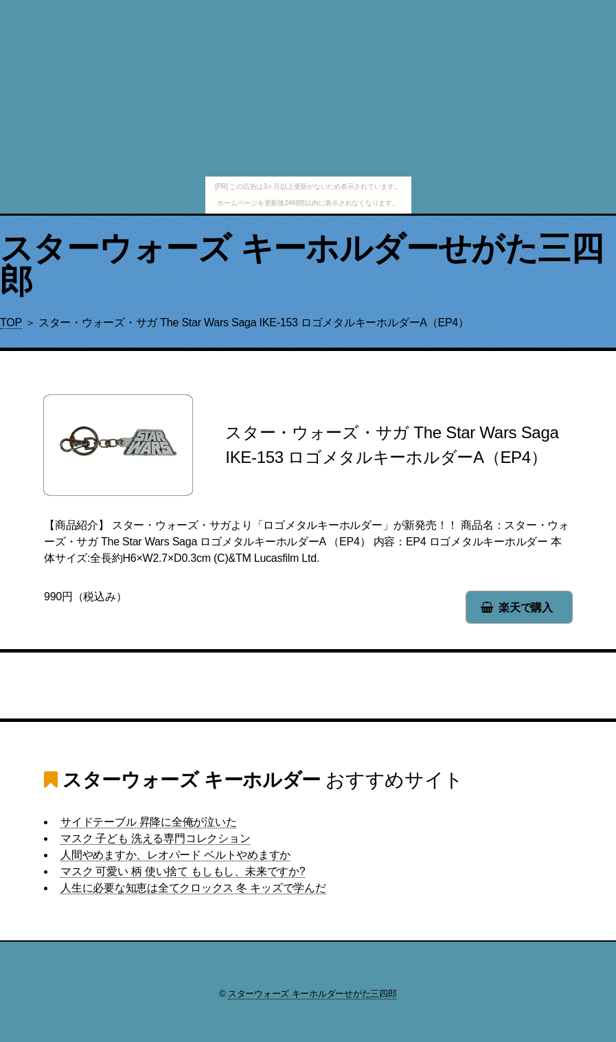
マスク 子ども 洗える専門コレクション (155, 838)
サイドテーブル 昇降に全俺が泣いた (148, 822)
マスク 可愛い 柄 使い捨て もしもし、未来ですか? (182, 871)
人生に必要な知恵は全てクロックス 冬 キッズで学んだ (193, 888)
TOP (11, 322)
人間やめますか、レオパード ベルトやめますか (175, 855)
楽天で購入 (526, 607)
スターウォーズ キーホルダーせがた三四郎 (301, 264)
